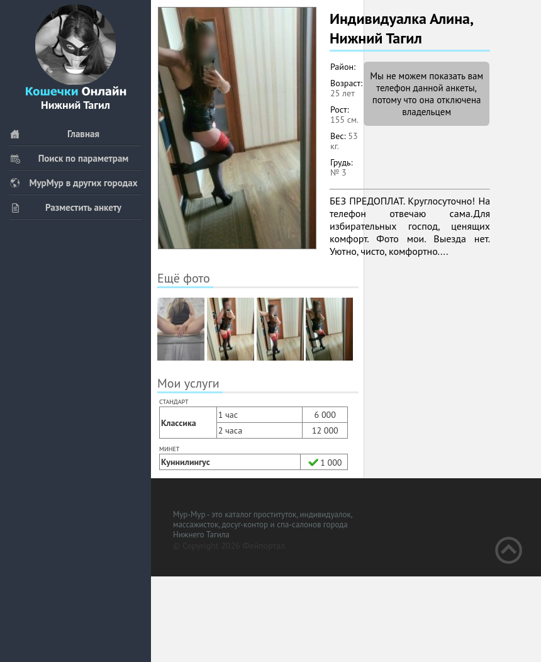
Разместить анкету (65, 207)
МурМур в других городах (73, 183)
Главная (54, 134)
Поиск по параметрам (68, 158)
